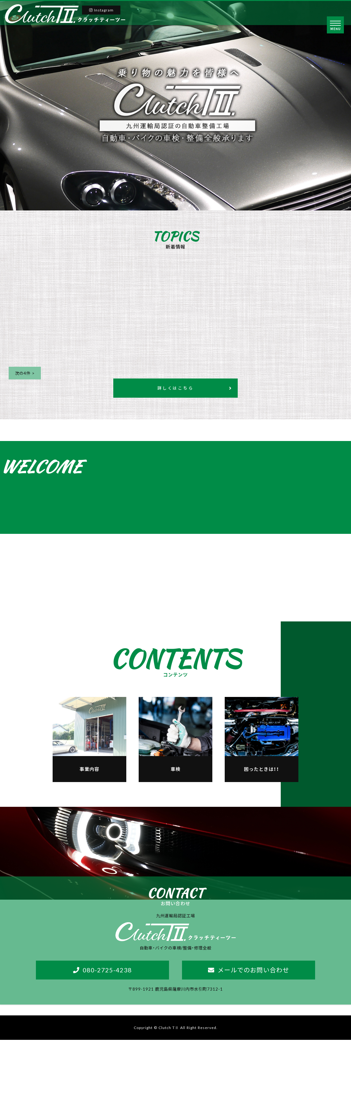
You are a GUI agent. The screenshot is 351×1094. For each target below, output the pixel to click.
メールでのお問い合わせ (253, 1022)
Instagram (102, 10)
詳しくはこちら (175, 390)
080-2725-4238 (107, 1022)
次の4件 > (26, 373)
